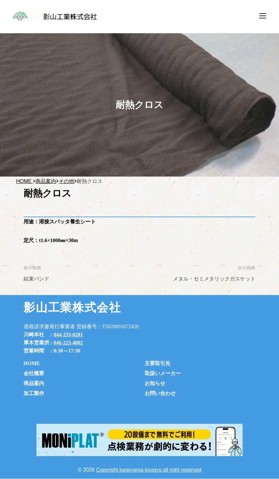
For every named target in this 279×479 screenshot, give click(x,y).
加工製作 (34, 393)
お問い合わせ (160, 393)
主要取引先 (157, 363)
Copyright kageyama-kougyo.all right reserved (148, 470)
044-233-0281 (68, 334)
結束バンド (36, 278)
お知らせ (155, 383)
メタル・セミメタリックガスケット (214, 278)
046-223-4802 (68, 342)
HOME (32, 363)
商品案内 (34, 383)
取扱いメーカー (163, 373)
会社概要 (34, 373)
